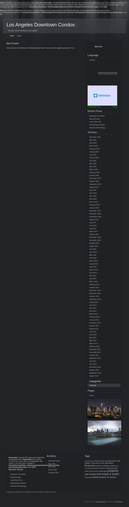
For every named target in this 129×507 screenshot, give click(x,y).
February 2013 (94, 317)
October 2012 (94, 326)
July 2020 (92, 161)
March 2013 (93, 314)
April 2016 (92, 258)
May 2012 (92, 338)
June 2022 (93, 155)
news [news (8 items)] (115, 469)
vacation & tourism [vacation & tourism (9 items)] (107, 478)
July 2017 (92, 223)
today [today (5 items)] (90, 478)
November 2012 (95, 323)
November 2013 (95, 294)
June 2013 (93, 306)
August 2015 (93, 264)
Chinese (92, 61)
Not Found (12, 44)
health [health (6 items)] (112, 466)
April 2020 (92, 167)
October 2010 (94, 371)
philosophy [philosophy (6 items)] (103, 472)
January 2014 (94, 288)
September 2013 (95, 300)
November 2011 (95, 353)
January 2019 (94, 208)
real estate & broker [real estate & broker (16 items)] (107, 474)
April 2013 (92, 312)
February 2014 (94, 285)
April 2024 (92, 143)
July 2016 (92, 250)
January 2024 (94, 152)
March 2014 (93, 282)
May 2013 (92, 309)
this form (71, 48)
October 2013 (94, 297)
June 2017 (93, 226)
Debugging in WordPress (96, 5)
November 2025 (95, 138)
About (19, 36)
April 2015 (92, 267)
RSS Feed (98, 47)
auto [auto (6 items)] (96, 461)
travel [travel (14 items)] (95, 477)
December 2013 (95, 291)
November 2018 (95, 214)
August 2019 (93, 188)
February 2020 (94, 173)
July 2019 (92, 191)
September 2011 (95, 359)
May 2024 (92, 141)
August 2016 (93, 247)
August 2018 (93, 220)
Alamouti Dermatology (97, 128)
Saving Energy (94, 119)
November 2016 (95, 241)
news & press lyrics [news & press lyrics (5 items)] (91, 472)
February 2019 (94, 205)
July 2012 (92, 332)
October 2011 (94, 356)
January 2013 (94, 320)
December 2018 (95, 211)
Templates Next (101, 503)
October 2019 (94, 182)
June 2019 (93, 194)
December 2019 (95, 179)
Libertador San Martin (97, 116)
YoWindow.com (94, 107)
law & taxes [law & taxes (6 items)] (100, 469)
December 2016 (95, 238)
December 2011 (95, 350)
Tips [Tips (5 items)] (86, 478)
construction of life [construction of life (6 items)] (97, 464)
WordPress (119, 503)
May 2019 (92, 197)
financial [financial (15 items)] (89, 466)
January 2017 (94, 235)
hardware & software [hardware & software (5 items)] (101, 466)
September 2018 (95, 217)
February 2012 (94, 347)
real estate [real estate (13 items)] (90, 474)
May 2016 (92, 256)
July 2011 (92, 362)
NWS (115, 107)
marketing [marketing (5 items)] (109, 469)
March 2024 (93, 146)
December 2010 (95, 368)
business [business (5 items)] (102, 462)
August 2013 (93, 303)
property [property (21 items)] (113, 471)
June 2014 (93, 273)
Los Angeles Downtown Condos (40, 25)
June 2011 (93, 365)
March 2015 (93, 270)
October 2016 (94, 244)
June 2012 (93, 335)
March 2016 (93, 261)
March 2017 (93, 232)
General (93, 386)
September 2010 (95, 373)
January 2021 (94, 158)
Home (12, 36)
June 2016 (93, 253)
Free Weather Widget (102, 96)
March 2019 (93, 202)
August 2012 (93, 329)
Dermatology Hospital (97, 125)
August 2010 (93, 376)
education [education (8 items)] (109, 464)
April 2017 (92, 229)
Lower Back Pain (95, 122)
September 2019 (95, 185)
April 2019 (92, 199)
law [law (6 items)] (94, 469)
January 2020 (94, 176)
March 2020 (93, 170)
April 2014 (92, 279)
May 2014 (92, 276)
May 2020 (92, 164)
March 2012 (93, 344)
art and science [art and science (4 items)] (89, 461)
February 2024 (94, 149)
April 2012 (92, 341)
